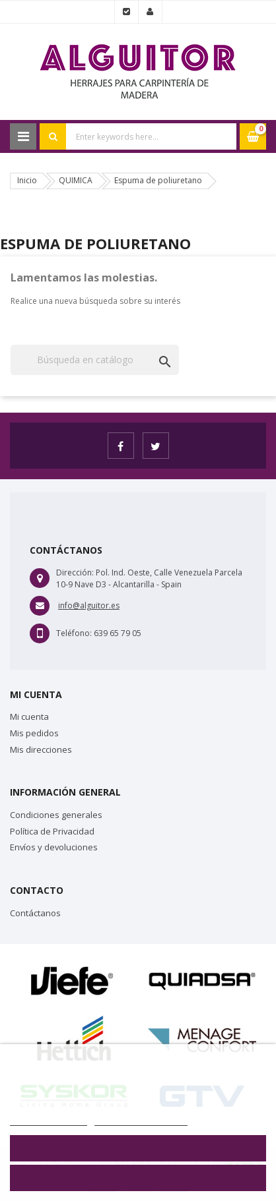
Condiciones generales (56, 815)
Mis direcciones (41, 749)
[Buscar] (95, 360)
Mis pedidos (34, 733)
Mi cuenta (29, 716)
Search (53, 136)
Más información (48, 1118)
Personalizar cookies (141, 1118)
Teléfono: (74, 633)
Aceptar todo (138, 1178)
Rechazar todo (138, 1148)
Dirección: (75, 572)
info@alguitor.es (89, 605)
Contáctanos (35, 913)
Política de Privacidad (52, 831)
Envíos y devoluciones (54, 847)
